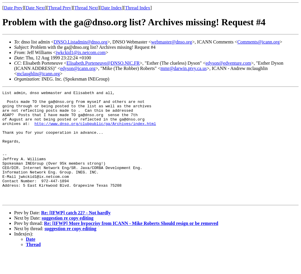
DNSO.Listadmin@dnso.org (80, 41)
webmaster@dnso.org (171, 41)
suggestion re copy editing (67, 240)
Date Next (35, 7)
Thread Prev (59, 7)
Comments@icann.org (258, 41)
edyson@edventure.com (228, 63)
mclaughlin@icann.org (38, 73)
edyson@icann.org (78, 68)
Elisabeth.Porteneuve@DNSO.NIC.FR (103, 63)
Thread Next (86, 7)
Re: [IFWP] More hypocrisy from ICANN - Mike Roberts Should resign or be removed (131, 245)
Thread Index (137, 7)
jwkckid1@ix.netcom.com (81, 52)
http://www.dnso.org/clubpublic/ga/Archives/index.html (95, 130)
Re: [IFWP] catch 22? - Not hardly (76, 234)
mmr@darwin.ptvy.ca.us (183, 68)
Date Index (111, 7)
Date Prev (13, 7)
